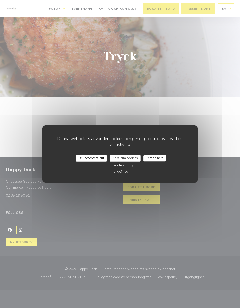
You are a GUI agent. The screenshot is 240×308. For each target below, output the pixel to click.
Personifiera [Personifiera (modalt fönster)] (154, 158)
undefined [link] (121, 171)
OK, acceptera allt (91, 158)
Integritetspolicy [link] (122, 165)
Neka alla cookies (125, 158)
